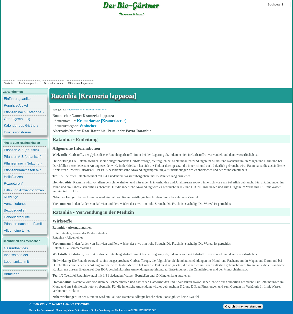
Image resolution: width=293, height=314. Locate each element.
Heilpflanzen (13, 177)
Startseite (9, 83)
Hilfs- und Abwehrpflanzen (24, 190)
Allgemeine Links (17, 230)
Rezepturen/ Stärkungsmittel (15, 184)
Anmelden (11, 274)
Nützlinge (11, 197)
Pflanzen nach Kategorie (22, 112)
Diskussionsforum (53, 83)
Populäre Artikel (16, 105)
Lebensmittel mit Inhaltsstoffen (16, 262)
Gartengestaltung (17, 119)
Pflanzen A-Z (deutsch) (21, 150)
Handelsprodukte (17, 217)
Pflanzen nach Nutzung (21, 163)
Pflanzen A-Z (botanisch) (23, 157)
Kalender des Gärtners (21, 126)
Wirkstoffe (101, 109)
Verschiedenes (15, 204)
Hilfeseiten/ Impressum (80, 83)
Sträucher (88, 126)
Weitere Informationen (142, 311)
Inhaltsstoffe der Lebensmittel (16, 255)
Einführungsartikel (28, 83)
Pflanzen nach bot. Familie (24, 224)
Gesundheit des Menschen (16, 248)
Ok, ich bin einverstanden (243, 307)
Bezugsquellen (15, 210)
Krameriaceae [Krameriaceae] (102, 121)
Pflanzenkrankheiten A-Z (22, 170)
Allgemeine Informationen (81, 109)
